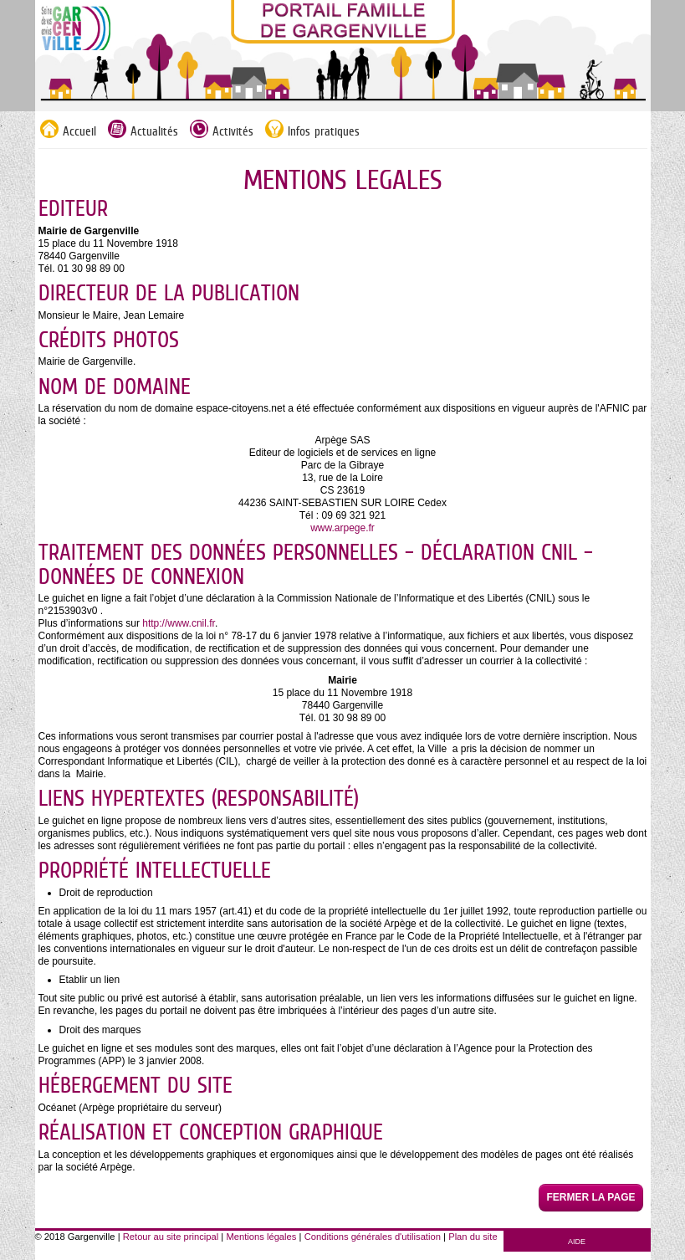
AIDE (576, 1241)
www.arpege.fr (342, 528)
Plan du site (472, 1237)
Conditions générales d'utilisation (372, 1237)
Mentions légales (261, 1237)
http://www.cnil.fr (178, 623)
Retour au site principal (170, 1237)
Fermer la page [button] (590, 1197)
